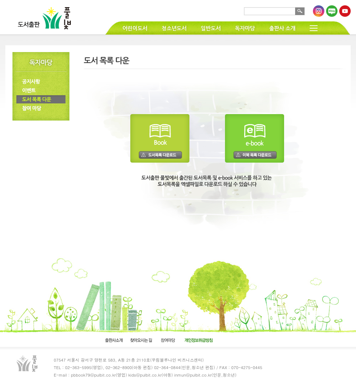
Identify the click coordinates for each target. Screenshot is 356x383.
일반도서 (211, 28)
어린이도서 (134, 28)
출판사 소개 (282, 28)
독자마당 (245, 28)
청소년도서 (174, 28)
